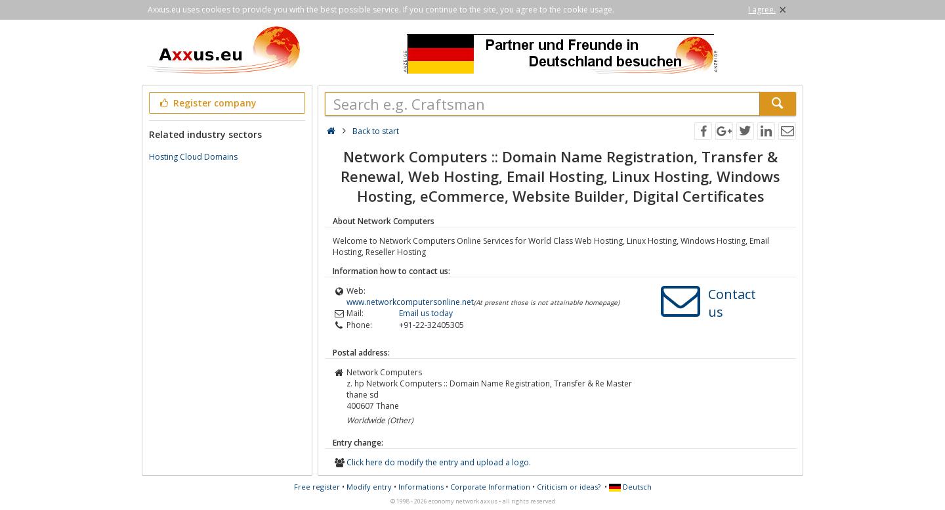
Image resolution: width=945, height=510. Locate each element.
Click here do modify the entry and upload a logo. (438, 462)
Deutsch (630, 487)
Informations (421, 487)
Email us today (426, 313)
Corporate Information (490, 487)
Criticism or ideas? (568, 487)
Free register (317, 487)
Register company (207, 103)
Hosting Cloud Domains (193, 156)
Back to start (375, 131)
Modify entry (369, 487)
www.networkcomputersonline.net (410, 302)
